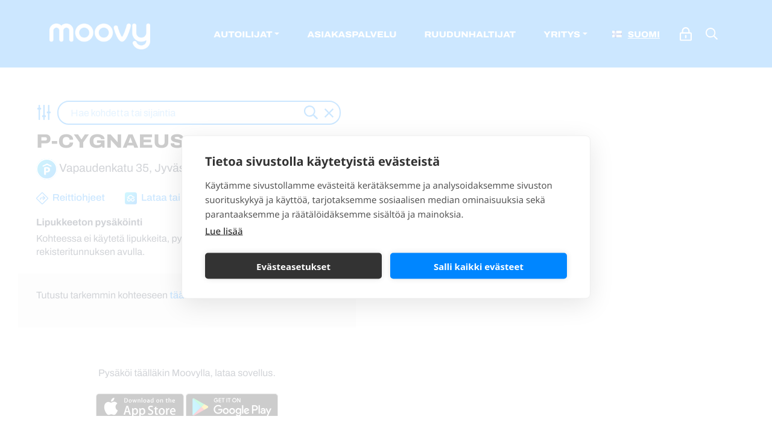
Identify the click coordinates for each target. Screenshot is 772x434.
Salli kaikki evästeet (479, 266)
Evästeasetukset (293, 266)
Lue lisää (223, 231)
